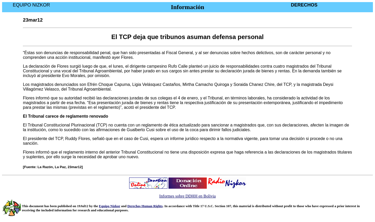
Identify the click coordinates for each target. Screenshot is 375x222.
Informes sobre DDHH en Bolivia (187, 196)
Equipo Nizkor (109, 206)
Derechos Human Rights (145, 206)
